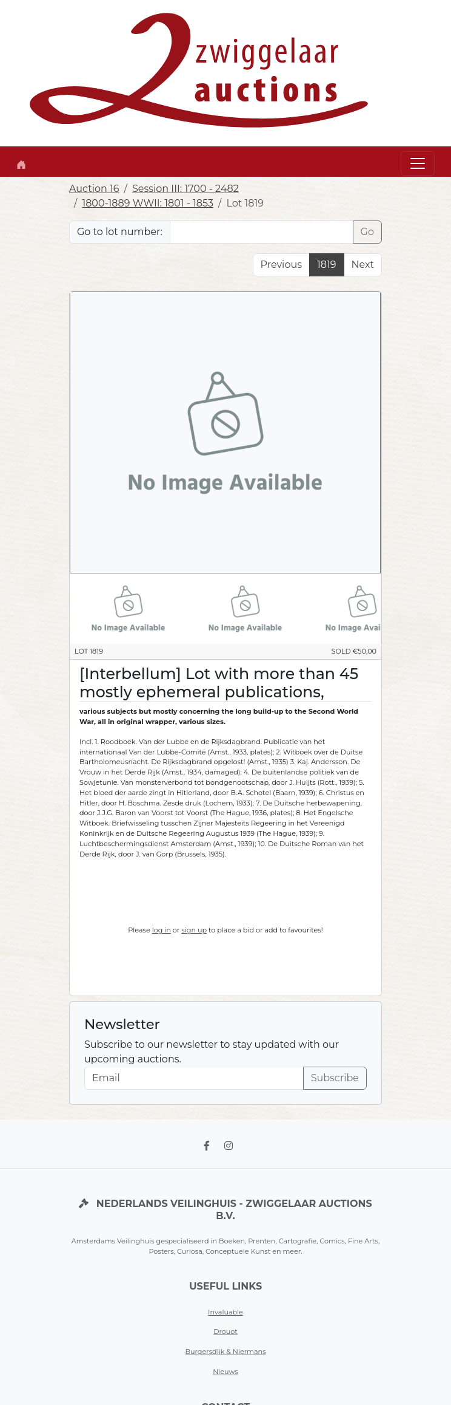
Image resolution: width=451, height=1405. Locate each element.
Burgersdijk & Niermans (225, 1351)
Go (367, 232)
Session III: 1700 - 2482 (185, 188)
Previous (281, 264)
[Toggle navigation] (418, 163)
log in (161, 930)
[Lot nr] (261, 232)
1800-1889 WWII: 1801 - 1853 (147, 203)
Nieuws (225, 1371)
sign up (194, 930)
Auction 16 (94, 188)
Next (363, 264)
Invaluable (225, 1312)
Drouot (225, 1331)
